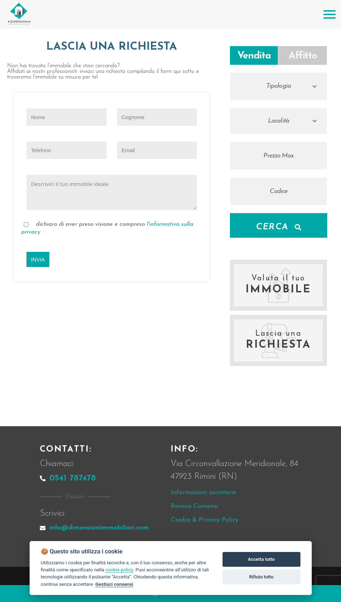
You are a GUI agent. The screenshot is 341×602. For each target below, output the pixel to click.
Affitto (302, 56)
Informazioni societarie (203, 492)
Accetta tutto (261, 559)
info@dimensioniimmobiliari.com (94, 528)
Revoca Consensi (194, 506)
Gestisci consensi (114, 584)
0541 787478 (68, 478)
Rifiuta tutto (261, 576)
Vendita (253, 56)
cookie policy (119, 569)
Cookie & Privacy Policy (204, 520)
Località (278, 121)
